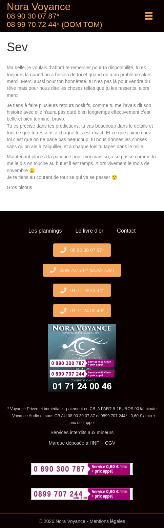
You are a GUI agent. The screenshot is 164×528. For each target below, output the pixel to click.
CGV (110, 443)
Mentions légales (107, 521)
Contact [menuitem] (126, 231)
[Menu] (148, 15)
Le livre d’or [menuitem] (89, 231)
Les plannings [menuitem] (45, 231)
